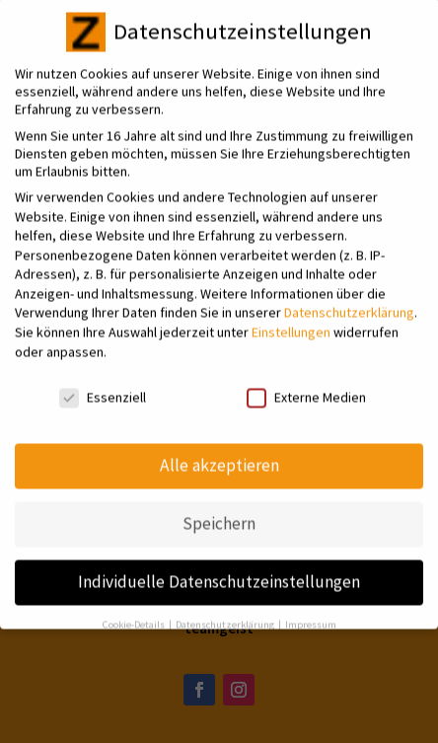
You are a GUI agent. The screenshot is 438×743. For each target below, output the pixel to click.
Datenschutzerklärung (349, 300)
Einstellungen (291, 319)
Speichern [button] (219, 510)
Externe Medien (306, 384)
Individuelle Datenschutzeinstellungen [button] (219, 568)
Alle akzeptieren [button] (219, 453)
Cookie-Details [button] (135, 611)
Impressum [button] (310, 611)
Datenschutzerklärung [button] (226, 611)
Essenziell (102, 384)
